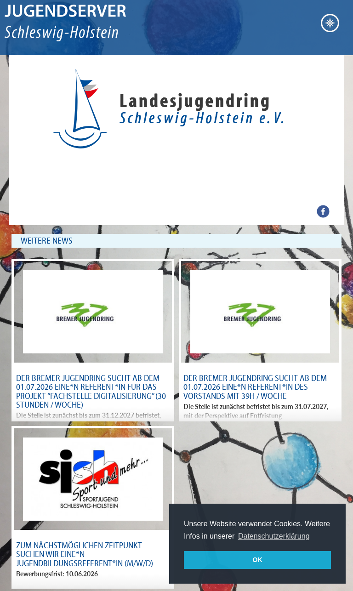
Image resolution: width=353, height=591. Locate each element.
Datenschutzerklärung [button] (274, 536)
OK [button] (257, 559)
